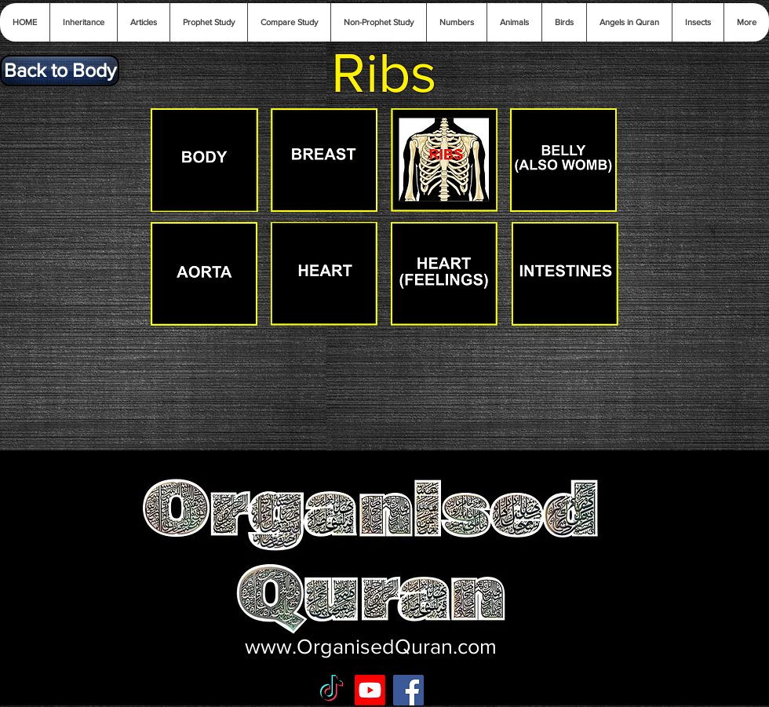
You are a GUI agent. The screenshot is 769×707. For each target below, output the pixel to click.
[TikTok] (331, 690)
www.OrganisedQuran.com (371, 646)
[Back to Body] (59, 70)
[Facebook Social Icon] (408, 690)
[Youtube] (370, 690)
